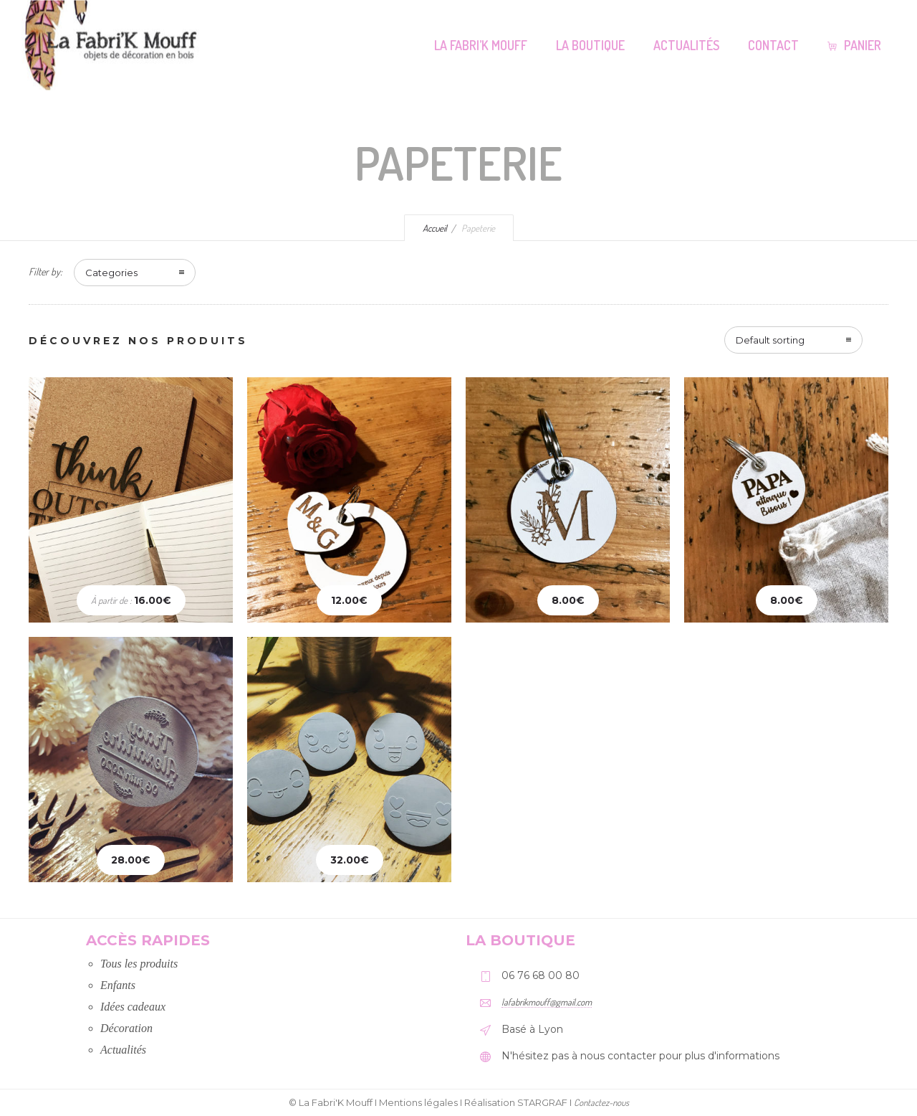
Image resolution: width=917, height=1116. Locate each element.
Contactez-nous (601, 1102)
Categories (111, 272)
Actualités (686, 45)
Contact (773, 45)
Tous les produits (139, 963)
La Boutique (590, 45)
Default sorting (770, 340)
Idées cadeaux (132, 1007)
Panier (854, 45)
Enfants (117, 985)
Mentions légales (418, 1102)
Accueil (435, 228)
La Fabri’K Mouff (480, 45)
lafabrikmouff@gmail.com (546, 1002)
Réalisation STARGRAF (515, 1102)
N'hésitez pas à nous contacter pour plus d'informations (640, 1055)
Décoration (126, 1028)
